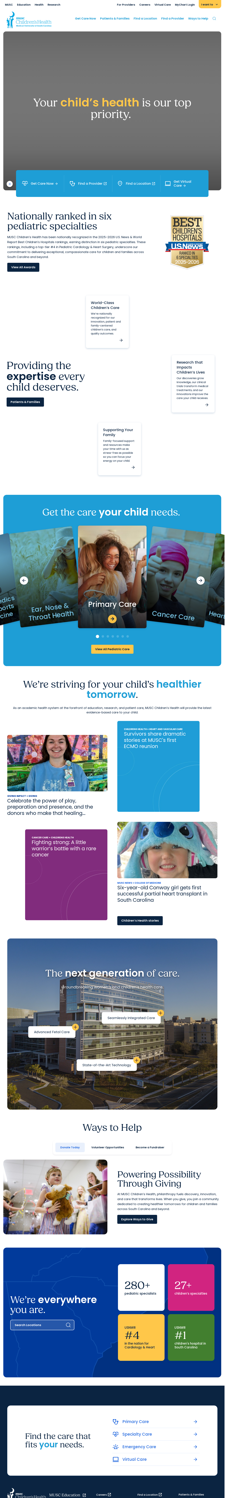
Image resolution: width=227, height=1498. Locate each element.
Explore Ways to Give (137, 1219)
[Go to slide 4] (113, 636)
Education (24, 5)
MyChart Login (185, 5)
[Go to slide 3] (108, 636)
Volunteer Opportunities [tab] (107, 1147)
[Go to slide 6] (122, 636)
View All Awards (23, 267)
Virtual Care (162, 5)
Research (54, 5)
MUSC (9, 5)
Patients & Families (115, 18)
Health (39, 5)
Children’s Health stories (140, 920)
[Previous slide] (24, 580)
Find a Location (145, 18)
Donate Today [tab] (70, 1147)
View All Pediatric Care (112, 649)
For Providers (126, 5)
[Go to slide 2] (103, 636)
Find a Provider (172, 18)
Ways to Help (198, 18)
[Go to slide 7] (127, 636)
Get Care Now (85, 18)
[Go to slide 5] (117, 636)
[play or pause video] (10, 184)
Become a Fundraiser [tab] (150, 1147)
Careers (144, 5)
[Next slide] (200, 580)
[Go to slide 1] (97, 636)
